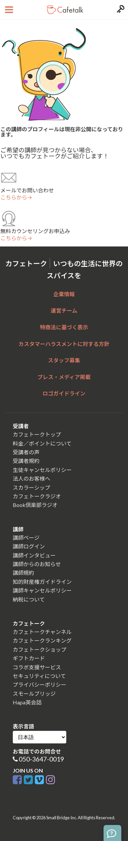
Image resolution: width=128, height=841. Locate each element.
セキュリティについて (39, 676)
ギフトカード (29, 658)
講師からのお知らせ (37, 564)
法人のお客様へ (31, 478)
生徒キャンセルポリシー (42, 470)
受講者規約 (26, 461)
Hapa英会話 (27, 702)
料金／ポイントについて (42, 443)
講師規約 (23, 572)
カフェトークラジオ (37, 496)
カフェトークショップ (39, 649)
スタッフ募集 (64, 360)
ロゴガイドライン (64, 393)
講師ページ (26, 537)
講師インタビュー (34, 555)
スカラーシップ (31, 487)
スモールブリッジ (34, 693)
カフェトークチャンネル (42, 632)
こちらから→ (16, 197)
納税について (29, 599)
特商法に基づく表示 (64, 327)
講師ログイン (29, 546)
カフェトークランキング (42, 640)
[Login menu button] (120, 9)
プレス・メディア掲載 (64, 377)
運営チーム (64, 310)
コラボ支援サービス (37, 667)
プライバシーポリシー (39, 684)
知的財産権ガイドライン (42, 581)
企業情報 (64, 294)
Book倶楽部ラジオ (35, 505)
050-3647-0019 (41, 759)
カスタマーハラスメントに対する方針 (63, 344)
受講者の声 (26, 452)
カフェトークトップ (37, 434)
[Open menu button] (8, 9)
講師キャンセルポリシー (42, 590)
